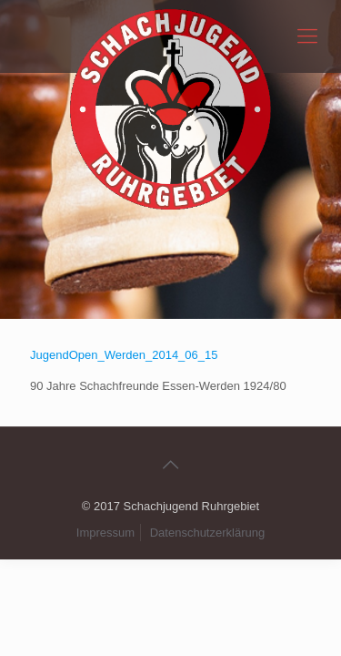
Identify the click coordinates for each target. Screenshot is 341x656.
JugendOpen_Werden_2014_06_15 (124, 355)
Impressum (105, 532)
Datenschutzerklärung (207, 532)
